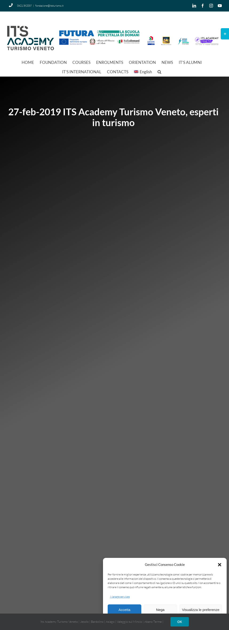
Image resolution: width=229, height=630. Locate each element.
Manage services (120, 596)
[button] (219, 564)
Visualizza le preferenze (200, 610)
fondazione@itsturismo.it (49, 5)
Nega (160, 610)
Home (63, 135)
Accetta (124, 610)
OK (179, 621)
